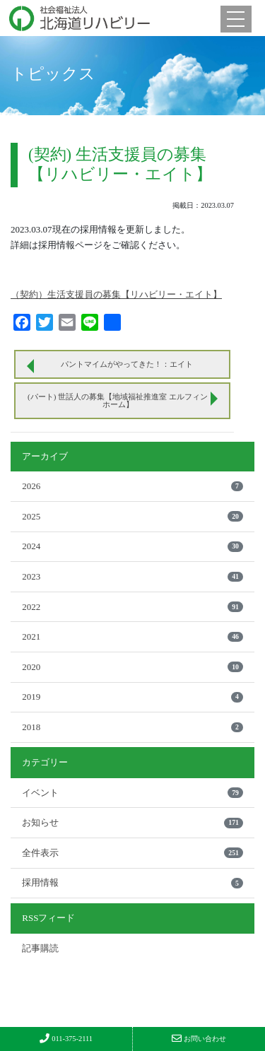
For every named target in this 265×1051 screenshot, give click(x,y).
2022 (132, 606)
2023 (132, 576)
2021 (132, 636)
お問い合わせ (199, 1039)
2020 (132, 667)
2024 (132, 546)
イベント (132, 792)
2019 (132, 696)
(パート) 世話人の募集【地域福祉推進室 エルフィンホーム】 (118, 400)
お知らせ (132, 822)
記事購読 (40, 948)
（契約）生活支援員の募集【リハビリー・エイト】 (116, 294)
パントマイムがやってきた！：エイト (127, 364)
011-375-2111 (66, 1039)
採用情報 (132, 882)
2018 (132, 727)
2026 (132, 486)
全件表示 (132, 852)
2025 (132, 516)
